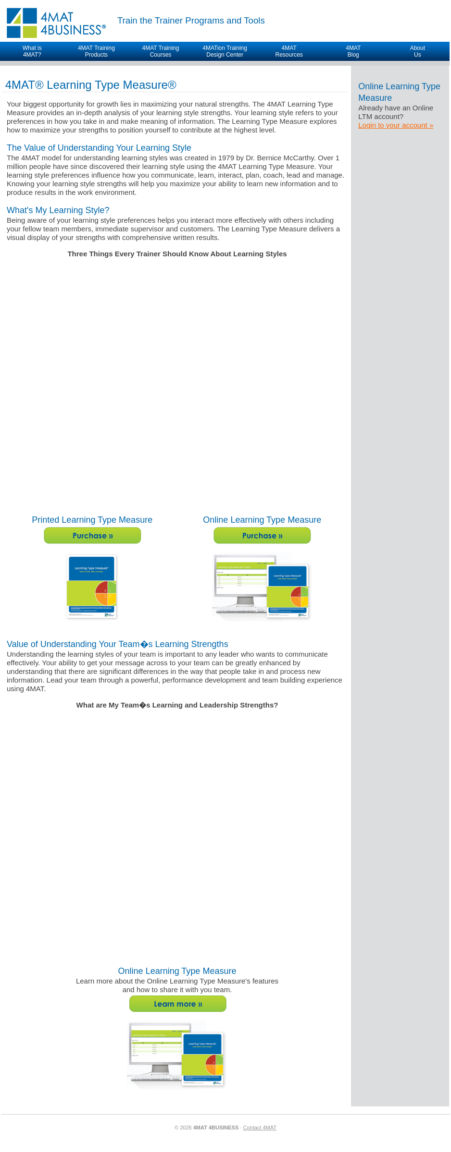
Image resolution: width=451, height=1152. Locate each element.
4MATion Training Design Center (224, 51)
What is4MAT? (32, 51)
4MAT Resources (288, 51)
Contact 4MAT (259, 1127)
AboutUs (417, 51)
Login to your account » (395, 125)
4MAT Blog (353, 51)
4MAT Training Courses (160, 51)
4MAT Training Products (96, 51)
